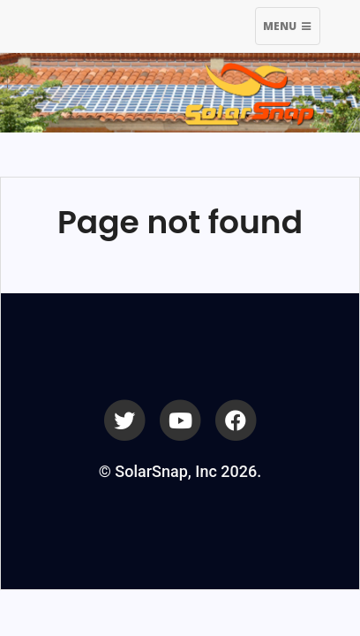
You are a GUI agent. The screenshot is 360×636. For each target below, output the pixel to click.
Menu (291, 28)
